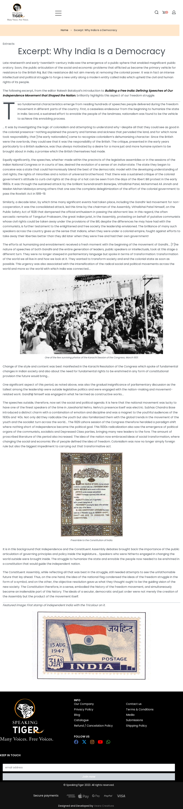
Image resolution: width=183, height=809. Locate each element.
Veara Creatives (104, 806)
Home (64, 30)
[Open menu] (58, 12)
